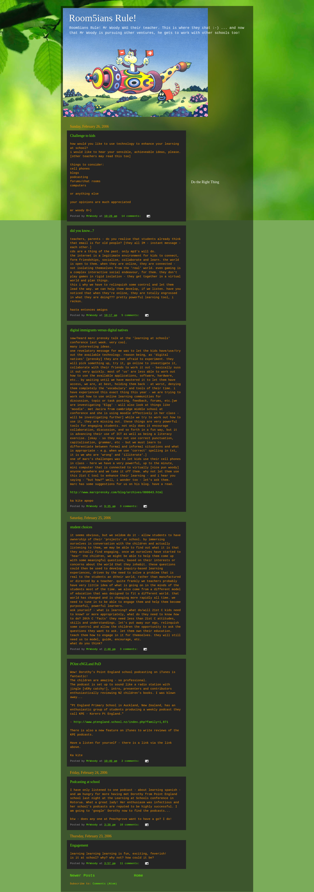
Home (138, 875)
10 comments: (130, 824)
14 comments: (132, 216)
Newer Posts (82, 875)
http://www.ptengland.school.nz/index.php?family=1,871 (121, 722)
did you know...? (82, 231)
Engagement (79, 845)
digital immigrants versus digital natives (99, 330)
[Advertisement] (221, 148)
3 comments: (129, 506)
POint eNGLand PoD (85, 664)
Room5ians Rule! (102, 18)
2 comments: (131, 761)
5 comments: (131, 315)
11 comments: (130, 863)
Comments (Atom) (105, 883)
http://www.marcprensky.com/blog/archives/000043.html (116, 492)
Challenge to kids (82, 136)
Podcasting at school (85, 782)
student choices (81, 527)
